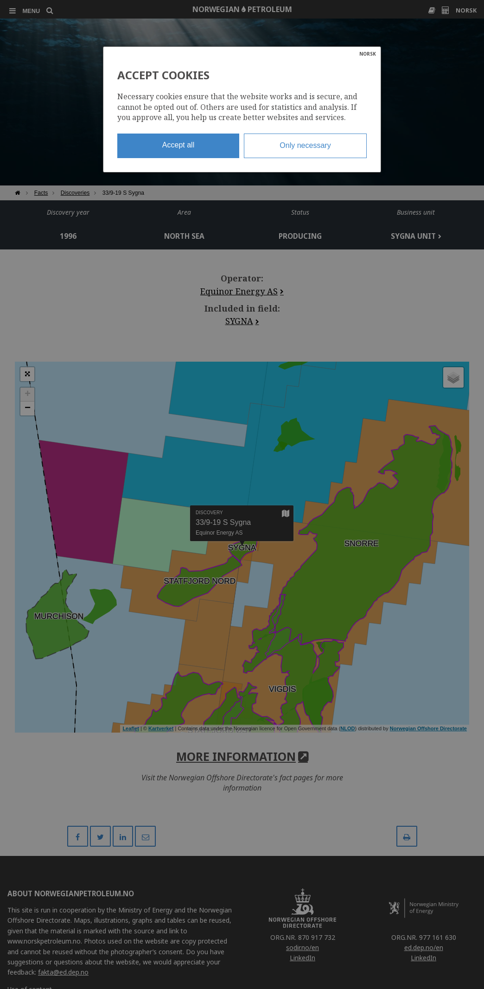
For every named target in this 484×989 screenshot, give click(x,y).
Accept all (178, 145)
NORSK (367, 54)
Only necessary (305, 145)
